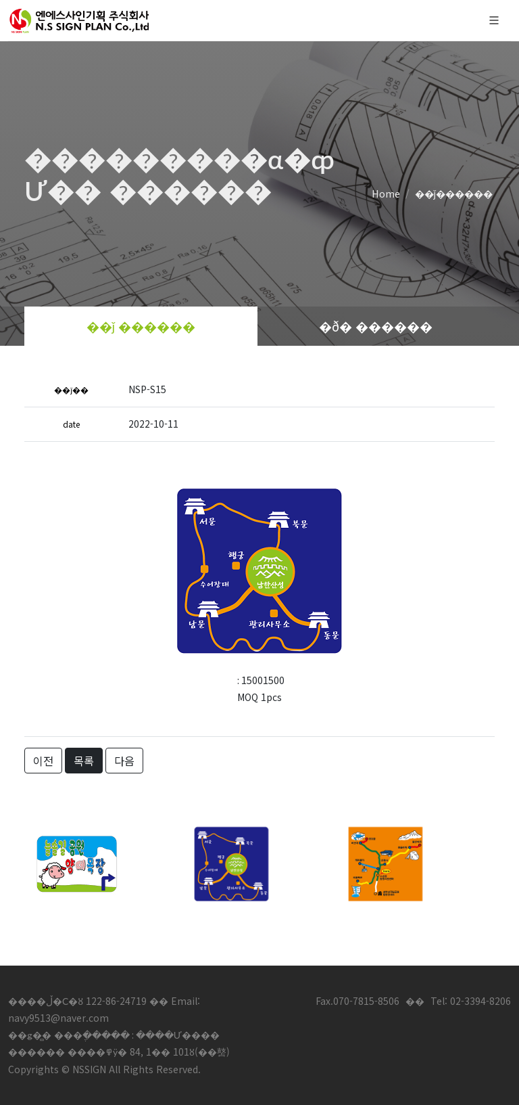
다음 (124, 760)
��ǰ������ (454, 193)
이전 (43, 760)
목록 (84, 760)
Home (386, 193)
